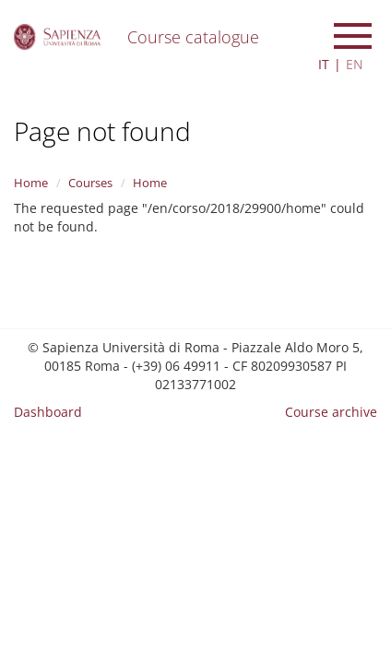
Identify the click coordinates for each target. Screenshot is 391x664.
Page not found (102, 130)
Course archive (331, 412)
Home (31, 182)
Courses (90, 182)
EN (354, 64)
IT (323, 64)
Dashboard (48, 412)
